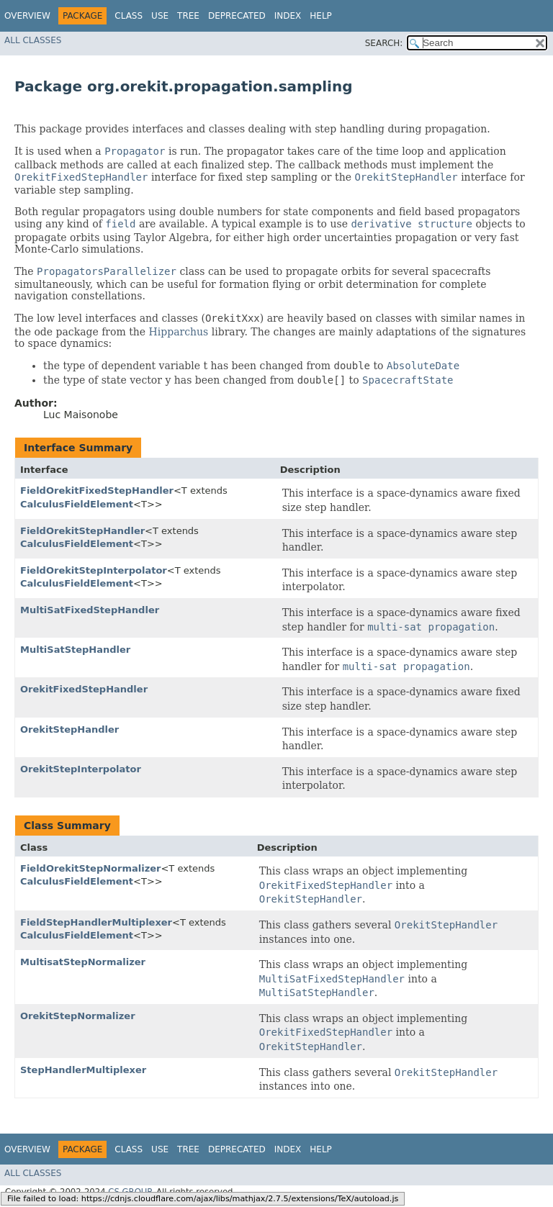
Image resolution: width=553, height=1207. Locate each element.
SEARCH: (384, 43)
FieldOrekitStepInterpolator (93, 570)
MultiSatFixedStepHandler (89, 610)
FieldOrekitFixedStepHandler (97, 490)
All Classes (32, 40)
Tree (188, 16)
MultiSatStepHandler (75, 649)
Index (288, 16)
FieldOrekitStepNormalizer (90, 868)
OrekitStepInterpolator (80, 769)
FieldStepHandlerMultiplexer (96, 922)
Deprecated (237, 16)
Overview (27, 16)
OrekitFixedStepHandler (84, 689)
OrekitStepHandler (69, 729)
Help (321, 16)
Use (159, 16)
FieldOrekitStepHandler (82, 530)
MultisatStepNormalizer (82, 962)
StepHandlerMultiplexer (83, 1069)
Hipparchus (179, 332)
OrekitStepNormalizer (77, 1016)
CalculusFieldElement (76, 504)
